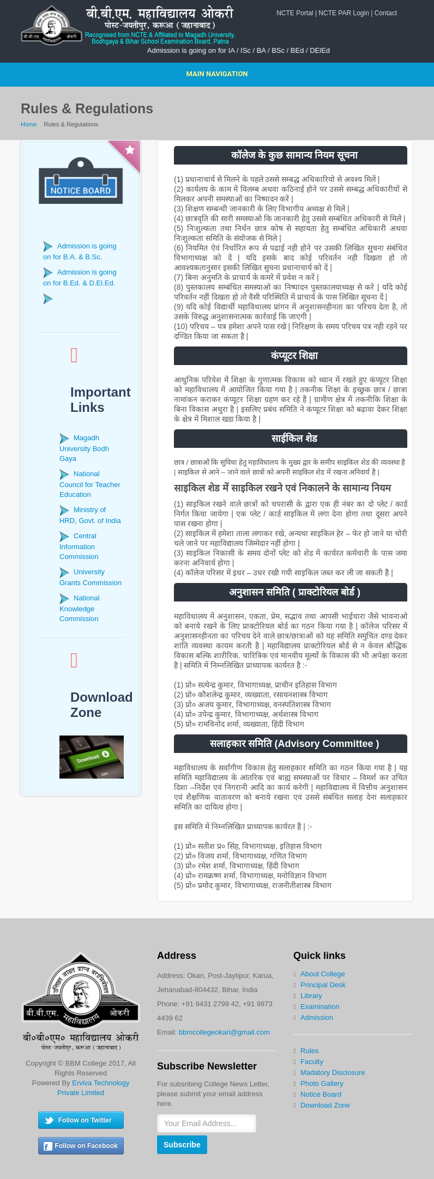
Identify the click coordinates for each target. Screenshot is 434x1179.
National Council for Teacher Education (89, 484)
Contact (386, 13)
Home (29, 124)
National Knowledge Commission (79, 608)
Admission (316, 1017)
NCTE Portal (294, 13)
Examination (320, 1006)
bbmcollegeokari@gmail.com (224, 1032)
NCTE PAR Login (343, 13)
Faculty (311, 1062)
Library (311, 996)
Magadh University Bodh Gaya (84, 448)
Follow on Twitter (85, 1120)
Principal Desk (323, 985)
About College (322, 974)
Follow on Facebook (86, 1146)
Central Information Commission (79, 546)
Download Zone (325, 1105)
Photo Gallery (321, 1083)
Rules (309, 1051)
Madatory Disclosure (332, 1072)
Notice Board (320, 1094)
